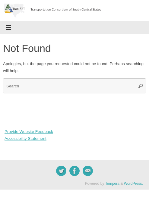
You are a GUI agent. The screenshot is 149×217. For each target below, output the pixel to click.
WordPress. (133, 183)
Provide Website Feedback (29, 131)
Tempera (112, 183)
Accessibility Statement (25, 138)
